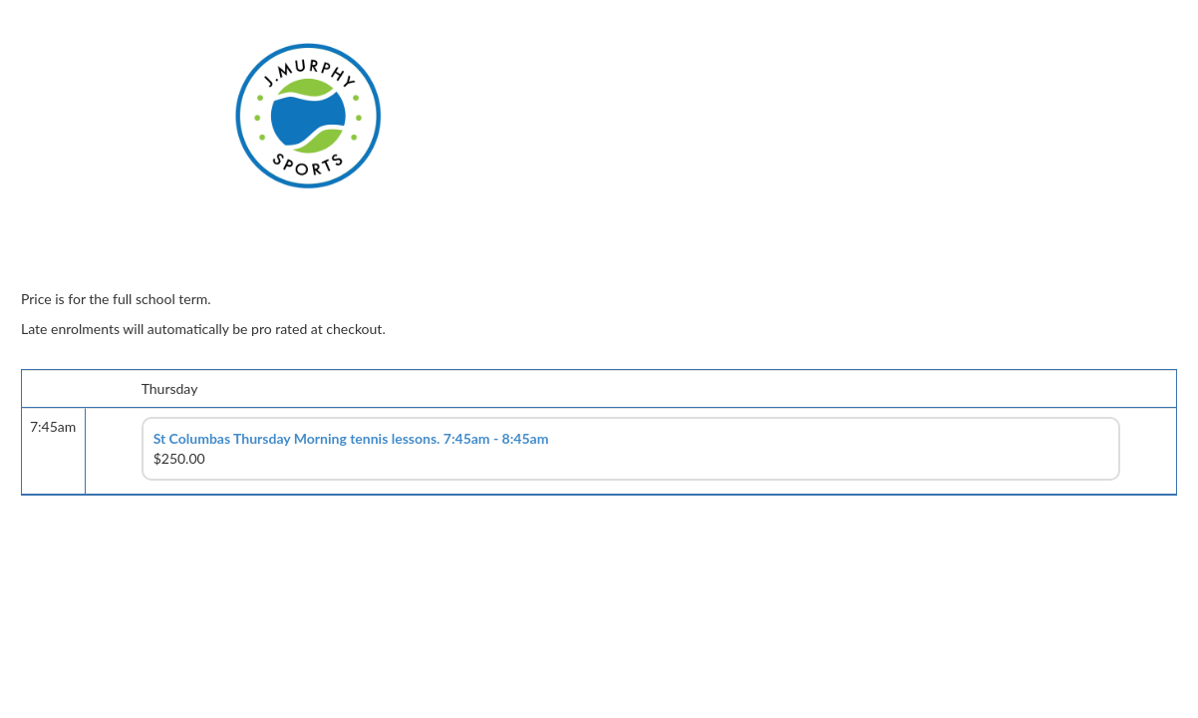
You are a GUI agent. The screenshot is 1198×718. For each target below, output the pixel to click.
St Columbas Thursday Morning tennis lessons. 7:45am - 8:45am (351, 438)
